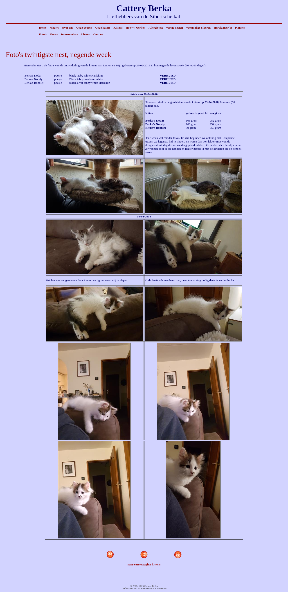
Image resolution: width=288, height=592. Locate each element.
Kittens (117, 27)
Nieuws (54, 27)
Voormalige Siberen (198, 27)
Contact (98, 34)
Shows (54, 34)
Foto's (43, 34)
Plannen (240, 27)
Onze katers (102, 27)
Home (42, 27)
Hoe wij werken (135, 27)
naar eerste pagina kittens (144, 564)
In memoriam (69, 34)
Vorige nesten (174, 27)
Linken (85, 34)
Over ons (67, 27)
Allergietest (155, 27)
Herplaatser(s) (223, 27)
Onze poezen (84, 27)
